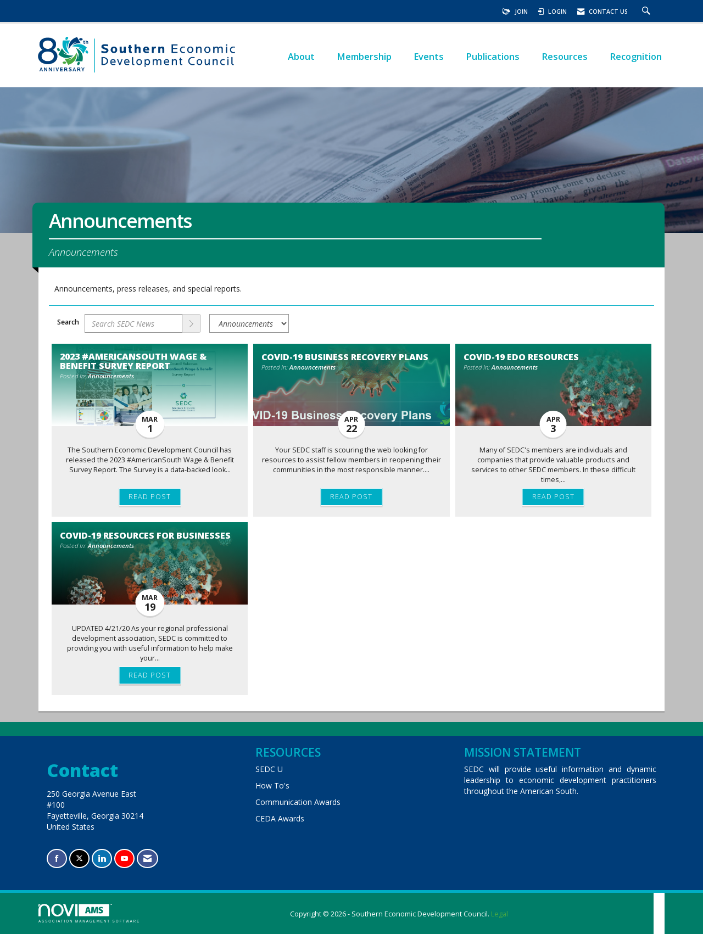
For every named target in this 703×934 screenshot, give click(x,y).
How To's (272, 785)
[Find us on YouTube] (124, 858)
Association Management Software (89, 913)
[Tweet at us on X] (79, 858)
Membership (364, 56)
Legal (499, 914)
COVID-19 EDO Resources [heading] (521, 357)
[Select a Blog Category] (249, 323)
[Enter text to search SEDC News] (133, 323)
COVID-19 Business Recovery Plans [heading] (344, 357)
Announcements (111, 376)
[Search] (191, 323)
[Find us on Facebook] (57, 858)
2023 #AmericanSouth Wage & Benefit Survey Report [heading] (133, 361)
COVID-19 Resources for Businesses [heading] (145, 535)
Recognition (636, 56)
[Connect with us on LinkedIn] (102, 858)
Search (68, 322)
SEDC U (269, 769)
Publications (493, 56)
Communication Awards (298, 802)
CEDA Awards (279, 818)
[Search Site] (647, 12)
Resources (565, 56)
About (301, 56)
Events (429, 56)
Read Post (150, 496)
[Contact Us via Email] (147, 858)
